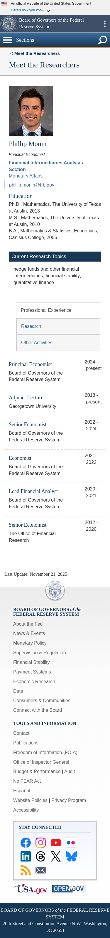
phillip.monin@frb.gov (31, 184)
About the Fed (28, 624)
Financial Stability (31, 662)
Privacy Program (68, 800)
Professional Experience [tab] (46, 310)
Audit (69, 771)
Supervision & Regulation (39, 652)
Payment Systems (32, 671)
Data (18, 691)
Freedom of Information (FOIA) (45, 752)
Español (21, 790)
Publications (25, 742)
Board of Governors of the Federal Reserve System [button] (51, 23)
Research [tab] (31, 326)
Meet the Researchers (37, 53)
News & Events (29, 633)
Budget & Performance (37, 771)
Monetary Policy (30, 643)
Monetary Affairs (26, 175)
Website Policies (30, 800)
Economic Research (34, 681)
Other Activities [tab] (37, 342)
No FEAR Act (27, 781)
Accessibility (26, 810)
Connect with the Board (37, 710)
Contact (21, 733)
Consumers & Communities (41, 700)
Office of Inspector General (41, 762)
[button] (9, 23)
